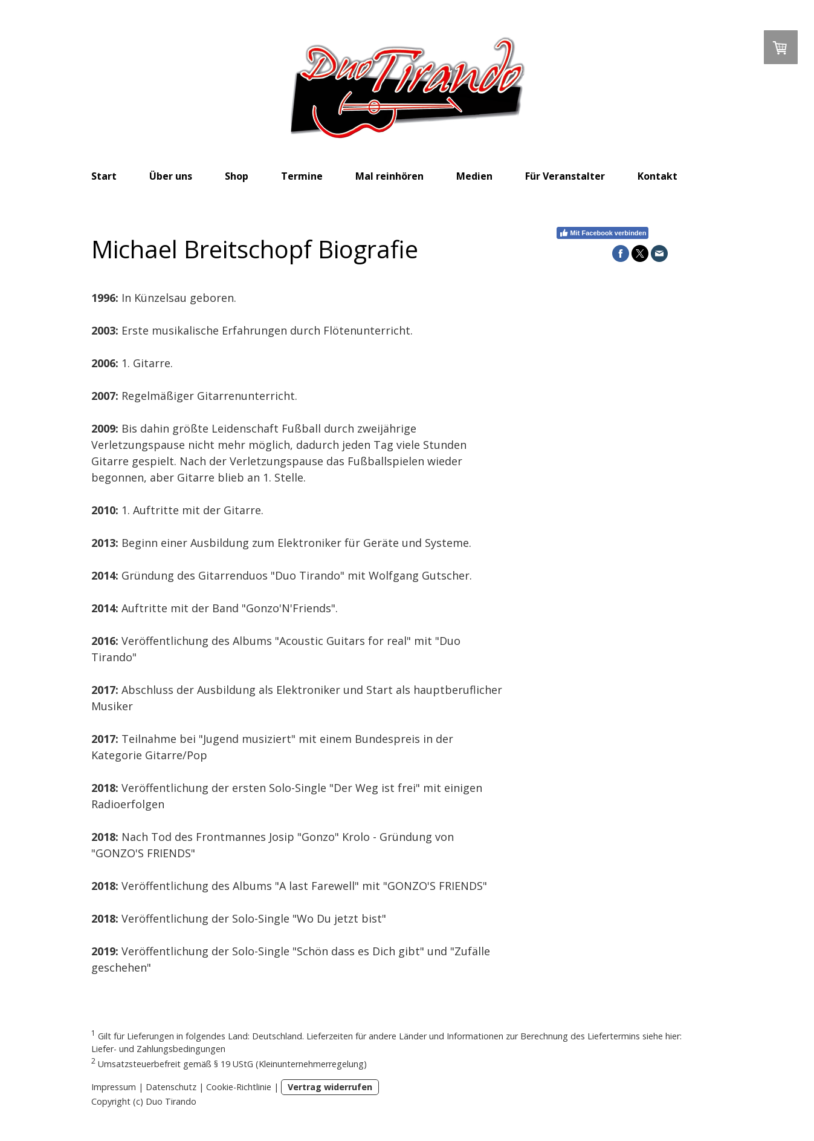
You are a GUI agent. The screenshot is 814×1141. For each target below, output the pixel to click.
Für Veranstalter (565, 176)
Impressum (113, 1087)
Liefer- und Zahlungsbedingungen (158, 1048)
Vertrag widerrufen (330, 1087)
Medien (474, 176)
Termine (302, 176)
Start (104, 176)
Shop (236, 176)
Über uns (170, 176)
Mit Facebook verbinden (603, 233)
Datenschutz (171, 1087)
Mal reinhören (389, 176)
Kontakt (657, 176)
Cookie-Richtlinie (238, 1087)
